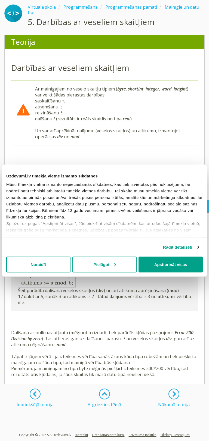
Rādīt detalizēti (177, 247)
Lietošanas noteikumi (108, 435)
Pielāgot (105, 264)
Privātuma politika (142, 435)
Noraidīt (38, 264)
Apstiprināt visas (170, 264)
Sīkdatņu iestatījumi (175, 435)
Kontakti (81, 435)
